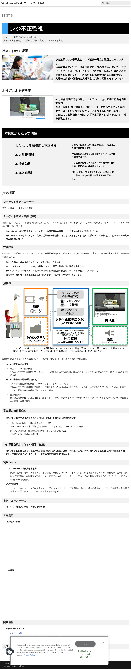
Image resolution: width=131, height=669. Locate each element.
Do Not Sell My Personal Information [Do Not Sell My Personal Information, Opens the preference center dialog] (85, 654)
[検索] (115, 3)
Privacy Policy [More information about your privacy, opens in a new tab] (29, 655)
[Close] (103, 643)
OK (85, 644)
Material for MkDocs (17, 666)
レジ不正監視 (16, 633)
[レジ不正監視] (11, 3)
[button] (10, 651)
